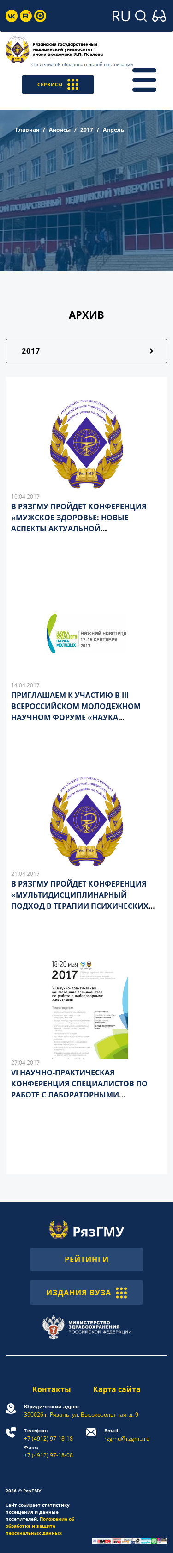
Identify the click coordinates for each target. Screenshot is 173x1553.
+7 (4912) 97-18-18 (48, 1434)
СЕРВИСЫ (57, 84)
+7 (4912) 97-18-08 (48, 1451)
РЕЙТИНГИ (87, 1259)
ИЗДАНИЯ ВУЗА (86, 1292)
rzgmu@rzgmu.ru (126, 1434)
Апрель (113, 130)
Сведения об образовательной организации (82, 64)
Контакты (51, 1389)
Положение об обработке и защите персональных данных (40, 1526)
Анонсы (60, 130)
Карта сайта (117, 1389)
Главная (27, 130)
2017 (86, 130)
